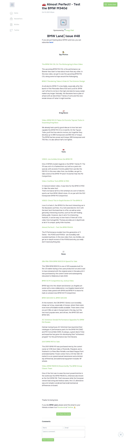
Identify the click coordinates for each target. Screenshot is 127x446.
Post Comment (48, 440)
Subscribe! (112, 4)
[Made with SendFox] (121, 434)
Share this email (63, 414)
